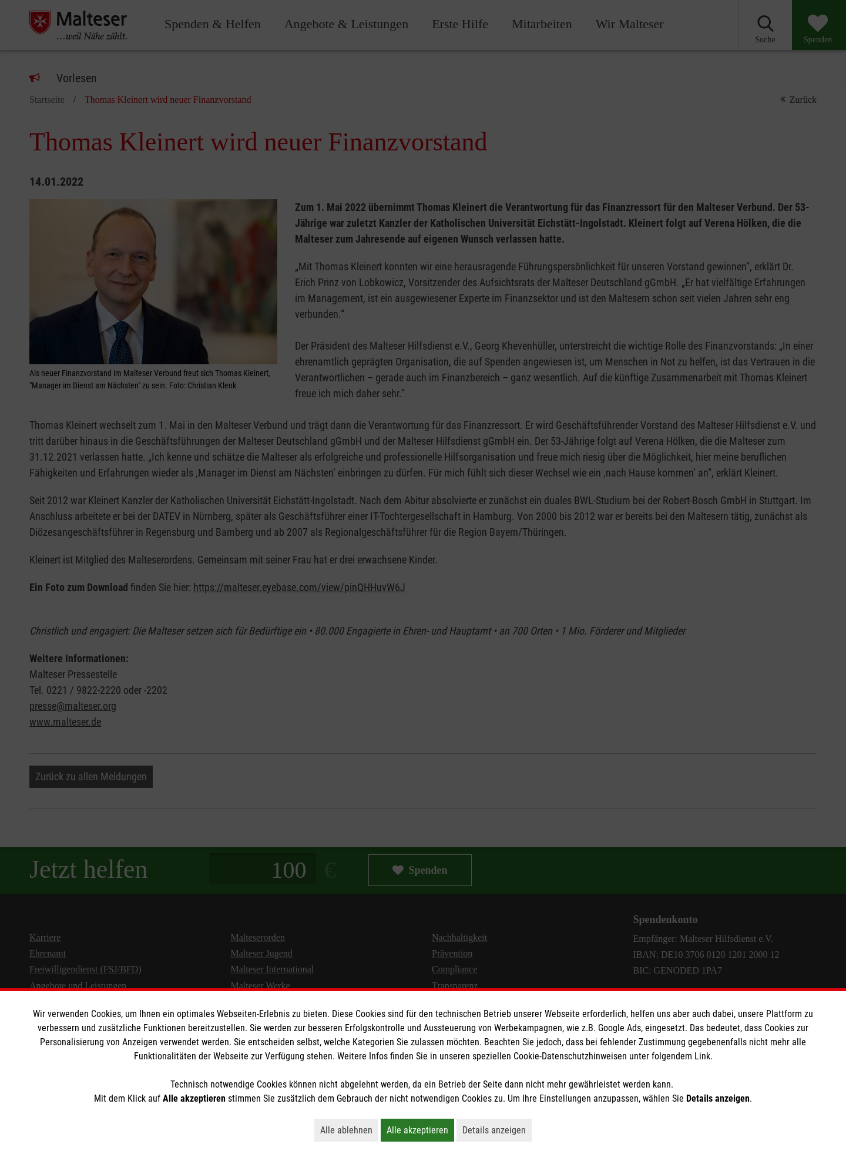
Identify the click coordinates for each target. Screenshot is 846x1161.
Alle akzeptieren (420, 1130)
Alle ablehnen (349, 1130)
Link (702, 1056)
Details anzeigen (497, 1130)
